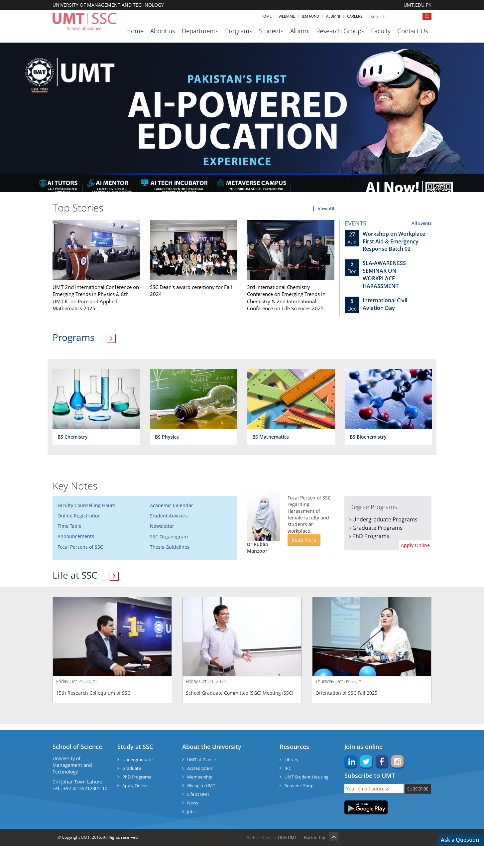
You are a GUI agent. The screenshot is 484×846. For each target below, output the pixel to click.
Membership (199, 777)
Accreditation (200, 768)
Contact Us (412, 31)
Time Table (69, 526)
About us (162, 31)
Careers (354, 16)
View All (326, 209)
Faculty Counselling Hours (86, 505)
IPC (288, 768)
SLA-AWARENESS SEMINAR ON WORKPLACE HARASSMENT (384, 274)
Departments (200, 31)
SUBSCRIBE (417, 789)
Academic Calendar (171, 505)
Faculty (381, 31)
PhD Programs (370, 536)
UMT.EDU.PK (417, 5)
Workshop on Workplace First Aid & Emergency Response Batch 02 (394, 241)
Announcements (76, 536)
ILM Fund (310, 16)
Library (292, 760)
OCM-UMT (287, 837)
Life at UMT (198, 794)
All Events (421, 223)
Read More (304, 540)
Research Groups (340, 31)
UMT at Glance (201, 760)
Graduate (131, 768)
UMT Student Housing (306, 777)
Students (271, 31)
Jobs (191, 811)
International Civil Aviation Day (385, 304)
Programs (238, 31)
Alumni (333, 16)
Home (266, 16)
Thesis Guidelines (169, 547)
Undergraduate (137, 760)
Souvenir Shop (299, 785)
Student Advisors (169, 515)
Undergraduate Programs (385, 519)
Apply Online (415, 545)
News (192, 803)
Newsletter (162, 526)
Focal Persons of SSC (80, 547)
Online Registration (79, 515)
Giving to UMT (201, 785)
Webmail (287, 16)
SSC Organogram (169, 536)
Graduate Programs (377, 527)
